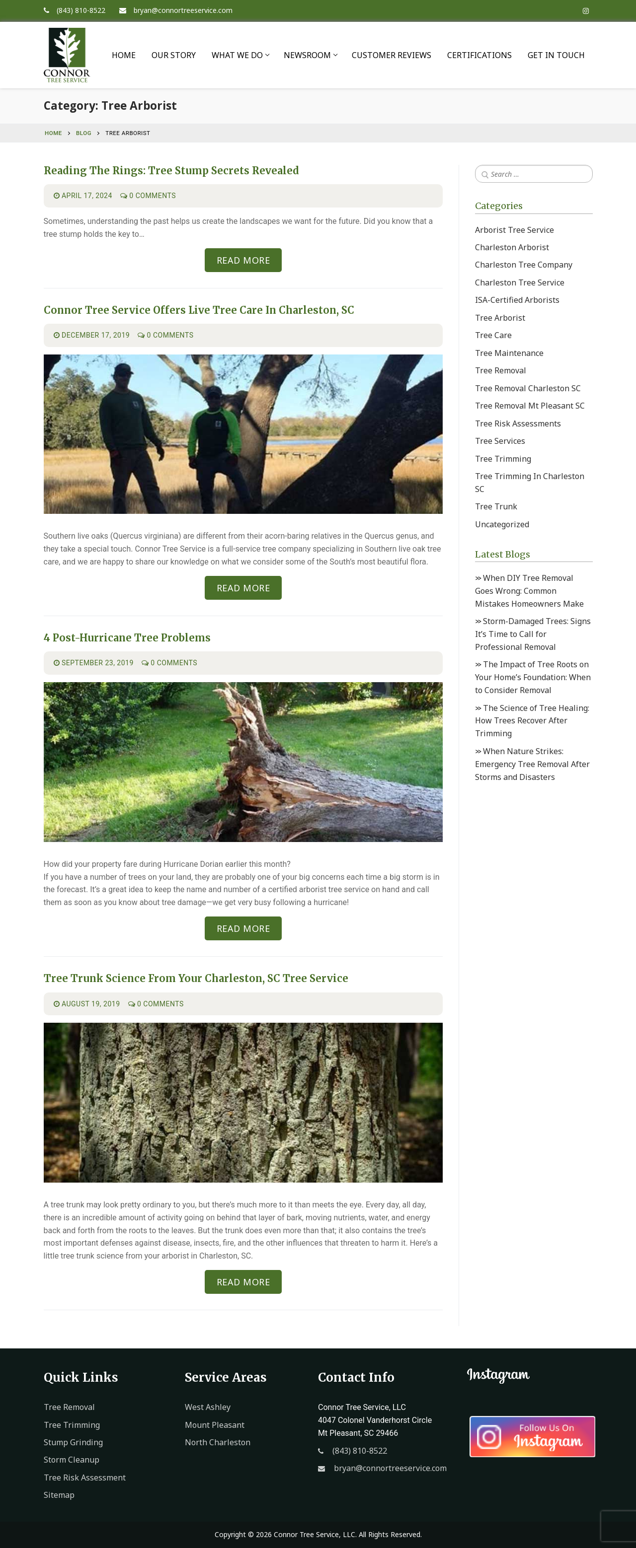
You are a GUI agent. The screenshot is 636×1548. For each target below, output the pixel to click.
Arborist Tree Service (514, 229)
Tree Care (493, 335)
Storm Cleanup (71, 1459)
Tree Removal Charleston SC (528, 388)
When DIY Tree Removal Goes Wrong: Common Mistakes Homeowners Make (529, 590)
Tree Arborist (500, 317)
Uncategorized (502, 524)
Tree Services (500, 440)
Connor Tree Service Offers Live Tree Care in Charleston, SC (199, 310)
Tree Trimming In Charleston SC (529, 482)
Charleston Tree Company (523, 264)
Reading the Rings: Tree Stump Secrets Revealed (171, 171)
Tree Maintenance (509, 353)
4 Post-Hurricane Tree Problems (127, 638)
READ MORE (243, 260)
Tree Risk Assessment (85, 1477)
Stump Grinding (73, 1442)
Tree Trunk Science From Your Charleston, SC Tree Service (196, 979)
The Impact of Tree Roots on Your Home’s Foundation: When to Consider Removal (533, 677)
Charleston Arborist (512, 247)
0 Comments (148, 196)
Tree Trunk (496, 506)
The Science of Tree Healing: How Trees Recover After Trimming (532, 721)
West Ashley (208, 1407)
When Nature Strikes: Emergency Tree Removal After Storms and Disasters (532, 764)
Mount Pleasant (214, 1424)
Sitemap (59, 1494)
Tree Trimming (503, 458)
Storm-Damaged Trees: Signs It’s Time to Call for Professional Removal (533, 634)
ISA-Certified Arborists (517, 299)
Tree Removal (500, 370)
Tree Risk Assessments (518, 423)
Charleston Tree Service (519, 282)
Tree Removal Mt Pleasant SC (530, 405)
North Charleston (217, 1442)
